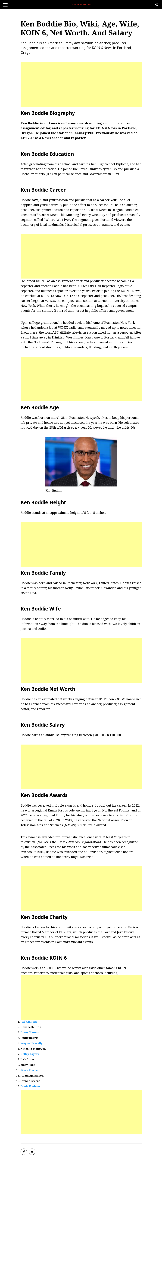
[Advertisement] (81, 84)
